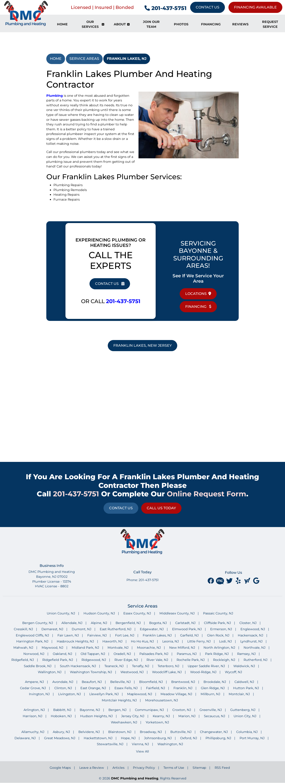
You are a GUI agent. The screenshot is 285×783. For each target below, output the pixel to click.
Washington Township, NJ (91, 672)
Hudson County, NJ (99, 613)
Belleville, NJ (120, 682)
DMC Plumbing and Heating (134, 778)
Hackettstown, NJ (98, 738)
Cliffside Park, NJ (217, 623)
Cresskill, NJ (23, 629)
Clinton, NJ (63, 688)
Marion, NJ (186, 716)
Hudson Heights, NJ (96, 716)
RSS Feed (222, 768)
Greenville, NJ (211, 710)
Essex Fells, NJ (126, 688)
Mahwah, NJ (23, 648)
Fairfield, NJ (155, 688)
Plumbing (54, 96)
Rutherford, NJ (255, 660)
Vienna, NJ (140, 744)
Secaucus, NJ (214, 716)
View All (142, 751)
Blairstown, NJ (119, 732)
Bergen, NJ (117, 710)
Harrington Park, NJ (32, 641)
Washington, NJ (170, 744)
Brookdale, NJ (215, 682)
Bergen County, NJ (37, 623)
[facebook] (211, 581)
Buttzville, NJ (180, 732)
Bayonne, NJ (90, 710)
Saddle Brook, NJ (37, 666)
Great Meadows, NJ (59, 738)
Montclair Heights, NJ (119, 700)
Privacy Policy (144, 768)
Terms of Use (173, 768)
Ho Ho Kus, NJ (142, 641)
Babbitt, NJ (62, 710)
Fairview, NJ (97, 635)
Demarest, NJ (52, 629)
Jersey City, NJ (132, 716)
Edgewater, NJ (152, 629)
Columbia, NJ (247, 732)
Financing (198, 306)
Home (55, 58)
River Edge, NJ (126, 660)
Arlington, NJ (34, 710)
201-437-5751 (166, 8)
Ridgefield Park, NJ (57, 660)
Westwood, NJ (132, 672)
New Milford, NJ (182, 648)
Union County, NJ (61, 613)
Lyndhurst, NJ (251, 641)
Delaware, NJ (25, 738)
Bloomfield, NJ (151, 682)
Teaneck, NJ (114, 666)
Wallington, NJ (49, 672)
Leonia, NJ (170, 641)
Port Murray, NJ (252, 738)
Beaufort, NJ (92, 682)
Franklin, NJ (182, 688)
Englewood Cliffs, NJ (32, 635)
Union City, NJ (245, 716)
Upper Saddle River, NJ (206, 666)
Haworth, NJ (112, 641)
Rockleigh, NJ (224, 660)
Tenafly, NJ (140, 666)
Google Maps (60, 768)
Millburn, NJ (210, 694)
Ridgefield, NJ (22, 660)
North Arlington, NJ (219, 648)
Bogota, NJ (158, 623)
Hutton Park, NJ (246, 688)
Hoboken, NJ (61, 716)
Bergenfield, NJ (128, 623)
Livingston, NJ (69, 694)
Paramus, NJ (187, 654)
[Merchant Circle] (220, 581)
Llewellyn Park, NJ (104, 694)
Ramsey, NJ (246, 654)
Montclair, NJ (239, 694)
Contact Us (207, 7)
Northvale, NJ (254, 648)
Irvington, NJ (39, 694)
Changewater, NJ (214, 732)
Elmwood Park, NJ (187, 629)
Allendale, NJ (71, 623)
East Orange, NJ (93, 688)
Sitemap (199, 768)
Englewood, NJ (252, 629)
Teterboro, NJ (168, 666)
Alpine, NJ (99, 623)
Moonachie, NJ (149, 648)
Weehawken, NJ (124, 722)
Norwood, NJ (33, 654)
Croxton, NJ (181, 710)
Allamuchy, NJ (32, 732)
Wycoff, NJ (233, 672)
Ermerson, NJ (221, 629)
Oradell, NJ (122, 654)
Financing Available (255, 7)
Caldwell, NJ (244, 682)
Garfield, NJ (189, 635)
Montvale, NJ (118, 648)
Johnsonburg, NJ (158, 738)
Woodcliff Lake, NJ (167, 672)
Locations (198, 294)
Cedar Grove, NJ (33, 688)
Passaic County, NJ (218, 613)
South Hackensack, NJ (78, 666)
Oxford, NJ (188, 738)
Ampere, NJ (34, 682)
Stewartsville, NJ (110, 744)
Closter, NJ (247, 623)
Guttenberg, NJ (242, 710)
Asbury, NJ (61, 732)
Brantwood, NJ (183, 682)
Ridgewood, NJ (93, 660)
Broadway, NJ (151, 732)
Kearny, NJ (161, 716)
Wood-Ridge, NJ (203, 672)
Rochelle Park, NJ (191, 660)
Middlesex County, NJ (177, 613)
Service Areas (84, 58)
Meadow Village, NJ (176, 694)
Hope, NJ (128, 738)
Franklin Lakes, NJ (127, 58)
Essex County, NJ (137, 613)
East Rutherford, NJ (115, 629)
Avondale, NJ (62, 682)
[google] (256, 581)
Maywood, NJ (52, 648)
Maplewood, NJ (139, 694)
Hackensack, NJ (250, 635)
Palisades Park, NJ (153, 654)
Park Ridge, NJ (217, 654)
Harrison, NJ (32, 716)
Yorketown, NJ (157, 722)
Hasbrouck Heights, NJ (75, 641)
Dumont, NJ (81, 629)
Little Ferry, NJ (199, 641)
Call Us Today (161, 508)
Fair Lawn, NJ (68, 635)
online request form (206, 493)
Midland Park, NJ (85, 648)
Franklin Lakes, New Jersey (142, 345)
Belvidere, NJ (89, 732)
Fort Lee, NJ (124, 635)
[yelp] (238, 581)
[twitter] (229, 581)
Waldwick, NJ (244, 666)
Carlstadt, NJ (185, 623)
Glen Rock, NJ (218, 635)
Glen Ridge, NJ (213, 688)
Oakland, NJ (62, 654)
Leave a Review (91, 768)
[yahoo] (247, 581)
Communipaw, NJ (149, 710)
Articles (118, 768)
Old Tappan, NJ (93, 654)
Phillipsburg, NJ (218, 738)
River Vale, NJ (157, 660)
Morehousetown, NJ (161, 700)
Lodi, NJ (225, 641)
